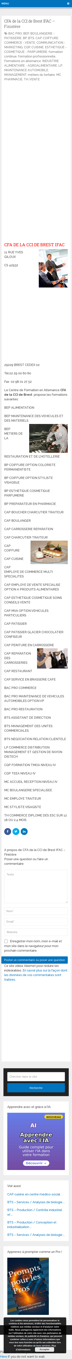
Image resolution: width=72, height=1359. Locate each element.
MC (58, 75)
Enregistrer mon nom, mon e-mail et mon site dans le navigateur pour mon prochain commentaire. (33, 945)
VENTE (34, 79)
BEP (26, 33)
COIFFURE (50, 38)
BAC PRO (15, 33)
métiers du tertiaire (41, 75)
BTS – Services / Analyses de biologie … (36, 1202)
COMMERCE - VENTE (19, 42)
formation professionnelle (36, 56)
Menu (5, 3)
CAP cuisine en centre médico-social (33, 1194)
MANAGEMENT (15, 75)
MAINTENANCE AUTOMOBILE (26, 70)
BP (25, 38)
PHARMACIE (13, 79)
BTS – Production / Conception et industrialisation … (31, 1225)
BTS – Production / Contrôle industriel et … (34, 1212)
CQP (27, 47)
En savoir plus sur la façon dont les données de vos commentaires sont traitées (35, 975)
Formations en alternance (22, 61)
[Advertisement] (36, 121)
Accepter (44, 1349)
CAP (38, 38)
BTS (31, 38)
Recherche (36, 1087)
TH (26, 79)
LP (60, 65)
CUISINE (37, 47)
